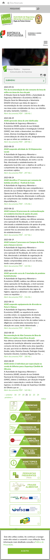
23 (34, 395)
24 (38, 395)
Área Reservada (15, 3)
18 (15, 395)
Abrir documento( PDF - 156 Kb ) (17, 297)
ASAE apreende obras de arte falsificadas (21, 121)
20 (23, 395)
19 (19, 395)
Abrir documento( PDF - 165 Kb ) (17, 390)
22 (30, 395)
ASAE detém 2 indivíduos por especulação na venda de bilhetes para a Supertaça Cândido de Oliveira (23, 366)
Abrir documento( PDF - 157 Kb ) (17, 235)
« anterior (8, 395)
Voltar (43, 399)
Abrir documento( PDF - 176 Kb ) (17, 204)
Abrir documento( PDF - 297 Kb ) (17, 173)
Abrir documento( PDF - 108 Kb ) (17, 114)
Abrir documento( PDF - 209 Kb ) (17, 142)
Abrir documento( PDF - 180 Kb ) (17, 357)
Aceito (25, 551)
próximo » (9, 397)
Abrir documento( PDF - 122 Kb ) (17, 266)
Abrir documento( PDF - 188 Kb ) (17, 328)
